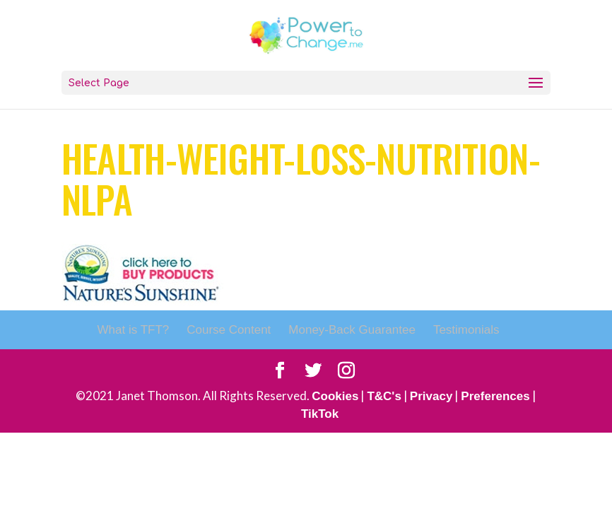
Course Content (229, 330)
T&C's (384, 396)
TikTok (320, 414)
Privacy (431, 396)
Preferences (495, 396)
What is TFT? (134, 330)
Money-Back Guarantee (352, 330)
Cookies (335, 396)
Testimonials (466, 330)
